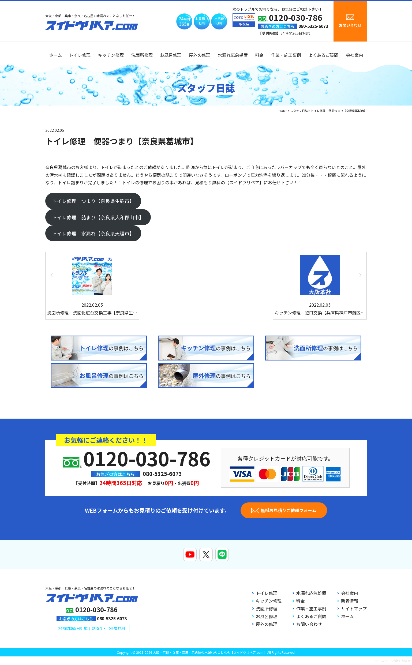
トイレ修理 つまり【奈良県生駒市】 (93, 200)
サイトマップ (354, 608)
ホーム (55, 55)
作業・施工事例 (286, 55)
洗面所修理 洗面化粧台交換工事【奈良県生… (92, 309)
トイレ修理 (80, 55)
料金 (259, 55)
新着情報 (349, 601)
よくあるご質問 (323, 55)
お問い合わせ (309, 624)
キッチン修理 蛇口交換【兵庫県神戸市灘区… (320, 309)
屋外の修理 (199, 55)
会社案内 (354, 55)
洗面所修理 (142, 55)
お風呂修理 (170, 55)
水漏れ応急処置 (233, 55)
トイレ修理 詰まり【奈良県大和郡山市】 (98, 217)
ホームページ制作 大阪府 (392, 660)
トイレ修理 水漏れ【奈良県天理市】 (93, 233)
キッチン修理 (111, 55)
